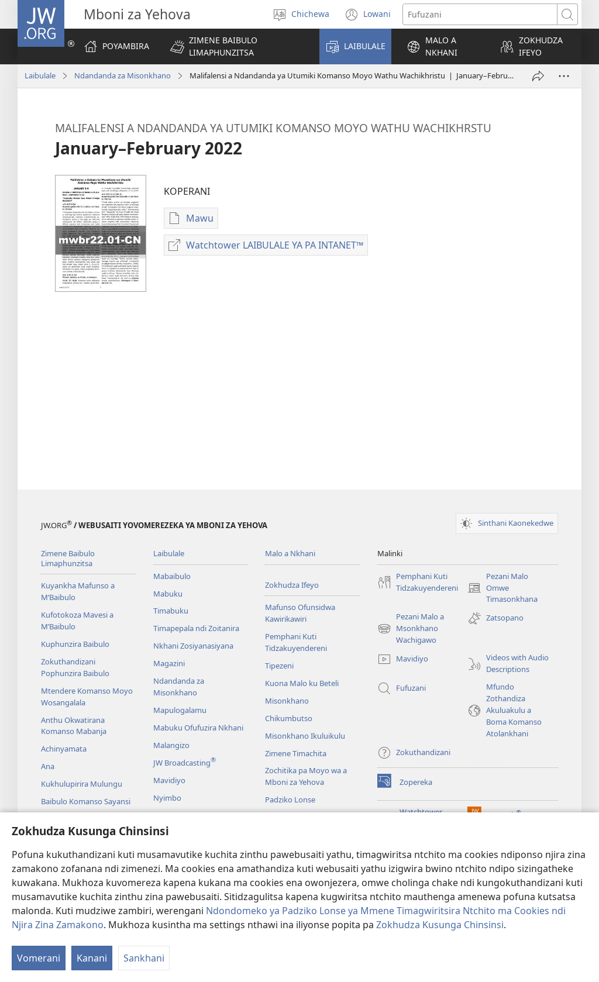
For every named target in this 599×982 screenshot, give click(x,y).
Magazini (169, 663)
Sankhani (143, 958)
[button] (237, 46)
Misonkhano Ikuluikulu (305, 736)
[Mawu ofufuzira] (479, 14)
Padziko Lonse (290, 799)
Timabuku (170, 610)
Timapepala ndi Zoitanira (196, 628)
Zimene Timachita (295, 753)
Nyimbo (167, 798)
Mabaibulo (172, 576)
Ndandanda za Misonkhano (122, 75)
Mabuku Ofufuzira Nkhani (198, 727)
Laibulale (40, 75)
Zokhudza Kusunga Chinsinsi (440, 924)
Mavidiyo (169, 780)
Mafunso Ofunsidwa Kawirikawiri (300, 613)
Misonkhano (287, 700)
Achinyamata (64, 748)
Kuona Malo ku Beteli (302, 683)
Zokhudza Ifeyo (292, 585)
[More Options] (563, 76)
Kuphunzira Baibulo (75, 644)
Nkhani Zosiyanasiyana (193, 645)
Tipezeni (279, 665)
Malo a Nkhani (290, 553)
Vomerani (38, 958)
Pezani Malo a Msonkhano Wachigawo (410, 628)
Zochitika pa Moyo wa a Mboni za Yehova (306, 776)
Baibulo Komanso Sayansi (85, 801)
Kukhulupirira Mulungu (81, 783)
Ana (47, 766)
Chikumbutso (288, 718)
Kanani (92, 958)
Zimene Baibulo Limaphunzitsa (68, 558)
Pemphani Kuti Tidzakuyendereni (296, 642)
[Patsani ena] (538, 76)
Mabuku (168, 593)
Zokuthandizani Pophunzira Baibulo (75, 667)
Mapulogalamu (179, 710)
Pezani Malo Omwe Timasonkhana (502, 588)
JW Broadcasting (184, 762)
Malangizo (171, 745)
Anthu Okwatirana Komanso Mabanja (73, 726)
